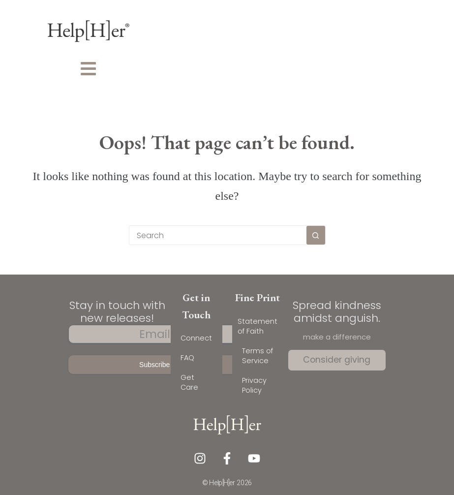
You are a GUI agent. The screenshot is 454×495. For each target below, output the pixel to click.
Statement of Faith (257, 326)
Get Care (189, 382)
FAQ (187, 358)
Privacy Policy (254, 385)
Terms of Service (257, 356)
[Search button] (315, 235)
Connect (196, 338)
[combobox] (217, 235)
